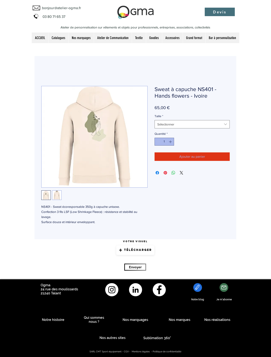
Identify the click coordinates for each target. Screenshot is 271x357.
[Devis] (220, 12)
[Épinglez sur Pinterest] (165, 172)
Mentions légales (141, 351)
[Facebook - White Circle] (159, 289)
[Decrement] (157, 141)
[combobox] (192, 124)
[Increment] (170, 141)
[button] (135, 250)
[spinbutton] (164, 141)
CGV (126, 351)
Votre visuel (135, 241)
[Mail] (224, 287)
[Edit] (197, 287)
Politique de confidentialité (167, 351)
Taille (159, 116)
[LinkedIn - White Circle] (135, 289)
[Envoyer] (135, 267)
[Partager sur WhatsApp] (173, 172)
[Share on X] (181, 172)
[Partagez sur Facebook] (157, 172)
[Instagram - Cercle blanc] (111, 289)
